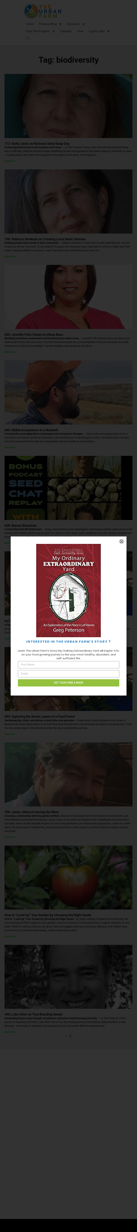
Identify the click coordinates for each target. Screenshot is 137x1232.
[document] (68, 616)
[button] (121, 541)
